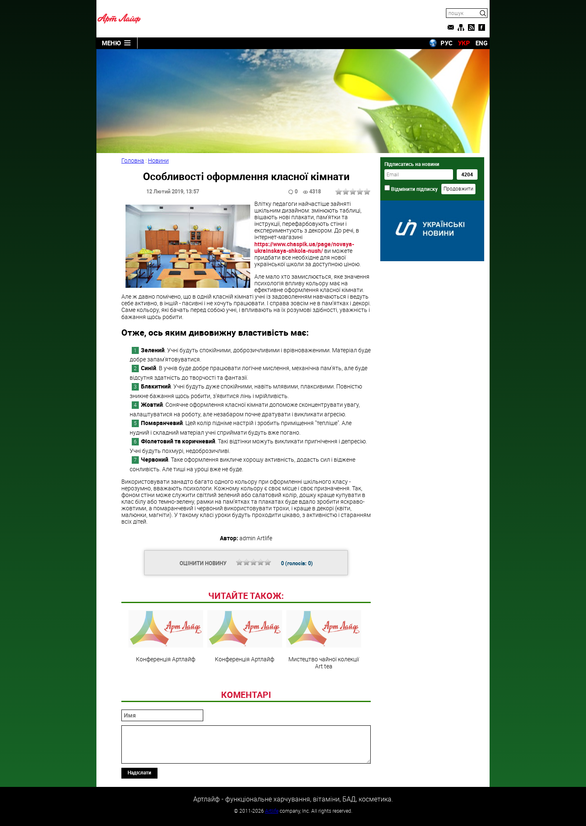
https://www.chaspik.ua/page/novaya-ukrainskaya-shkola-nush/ (304, 247)
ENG (481, 43)
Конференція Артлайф (165, 636)
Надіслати (139, 772)
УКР (464, 43)
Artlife (271, 810)
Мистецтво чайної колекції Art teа (323, 639)
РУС (447, 43)
